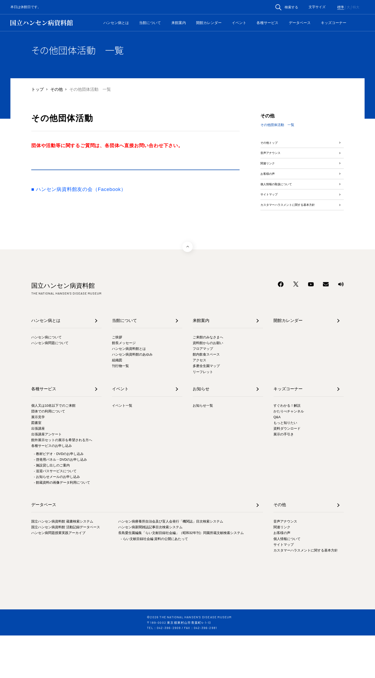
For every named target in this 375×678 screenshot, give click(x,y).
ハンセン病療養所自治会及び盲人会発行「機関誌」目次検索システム (170, 564)
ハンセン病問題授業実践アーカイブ (58, 575)
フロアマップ (203, 391)
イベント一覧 (122, 448)
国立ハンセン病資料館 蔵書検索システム (62, 564)
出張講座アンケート (46, 477)
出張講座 (38, 471)
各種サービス (267, 23)
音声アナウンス (275, 160)
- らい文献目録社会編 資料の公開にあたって (154, 581)
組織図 (117, 403)
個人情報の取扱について (283, 207)
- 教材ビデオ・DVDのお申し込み (59, 496)
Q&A (276, 459)
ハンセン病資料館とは (129, 391)
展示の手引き (283, 477)
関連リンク (270, 176)
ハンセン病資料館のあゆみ (132, 397)
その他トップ (272, 145)
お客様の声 (270, 191)
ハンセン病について (46, 379)
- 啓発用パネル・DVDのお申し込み (60, 502)
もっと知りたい (285, 465)
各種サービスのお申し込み (51, 488)
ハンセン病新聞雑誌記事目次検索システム (150, 570)
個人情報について (287, 581)
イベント (239, 23)
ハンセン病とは (116, 23)
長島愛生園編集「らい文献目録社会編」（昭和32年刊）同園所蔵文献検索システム (181, 575)
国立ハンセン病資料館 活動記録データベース (65, 570)
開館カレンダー (209, 23)
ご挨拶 (117, 379)
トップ (37, 89)
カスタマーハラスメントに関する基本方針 (297, 241)
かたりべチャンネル (288, 453)
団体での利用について (48, 453)
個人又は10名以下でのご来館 (53, 448)
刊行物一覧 (120, 408)
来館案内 (178, 23)
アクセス (199, 403)
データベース (300, 23)
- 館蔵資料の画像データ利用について (62, 525)
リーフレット (203, 414)
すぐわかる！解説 (287, 448)
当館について (150, 23)
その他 (56, 89)
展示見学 (38, 459)
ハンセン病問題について (49, 385)
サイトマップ (272, 222)
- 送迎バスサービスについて (55, 513)
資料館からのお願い (208, 385)
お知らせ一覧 (203, 448)
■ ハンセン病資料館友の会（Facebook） (78, 189)
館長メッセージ (124, 385)
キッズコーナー (333, 23)
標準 (340, 7)
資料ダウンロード (287, 471)
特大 (356, 7)
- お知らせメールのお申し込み (57, 519)
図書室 (36, 465)
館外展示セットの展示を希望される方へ (61, 482)
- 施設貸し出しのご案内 (52, 507)
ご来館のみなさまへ (208, 379)
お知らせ (201, 431)
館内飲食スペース (206, 397)
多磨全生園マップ (206, 408)
